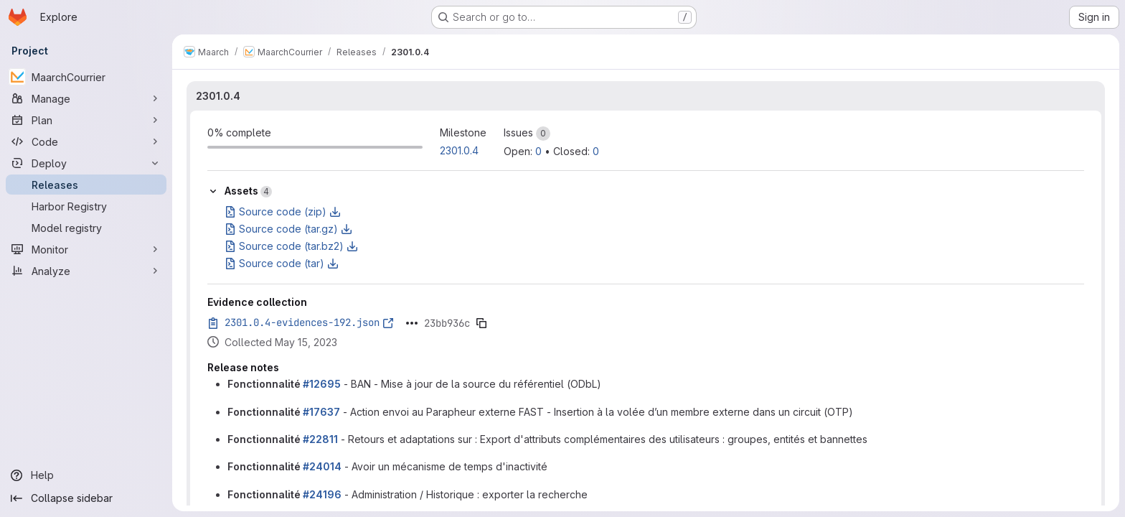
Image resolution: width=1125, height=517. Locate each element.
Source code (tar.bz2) (291, 246)
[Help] (86, 475)
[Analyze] (86, 271)
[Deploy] (86, 163)
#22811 (320, 439)
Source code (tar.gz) (288, 229)
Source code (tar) (282, 263)
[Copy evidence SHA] (481, 323)
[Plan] (86, 120)
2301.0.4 (218, 96)
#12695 (322, 384)
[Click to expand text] (412, 323)
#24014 (322, 466)
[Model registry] (86, 228)
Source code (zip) (283, 211)
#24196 (322, 494)
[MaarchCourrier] (86, 77)
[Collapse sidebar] (86, 498)
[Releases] (86, 184)
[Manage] (86, 98)
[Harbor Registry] (86, 206)
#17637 (321, 412)
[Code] (86, 141)
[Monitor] (86, 249)
